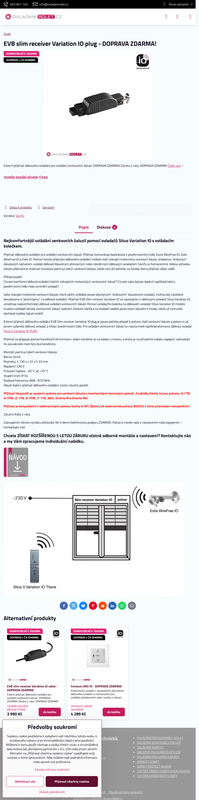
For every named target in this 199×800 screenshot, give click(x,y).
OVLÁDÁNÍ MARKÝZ (150, 747)
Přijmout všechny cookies (71, 781)
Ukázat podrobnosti (52, 792)
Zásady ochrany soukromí (125, 792)
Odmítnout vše (25, 781)
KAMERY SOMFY (148, 761)
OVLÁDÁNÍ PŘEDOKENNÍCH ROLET (160, 737)
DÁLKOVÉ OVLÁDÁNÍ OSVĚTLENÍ (158, 752)
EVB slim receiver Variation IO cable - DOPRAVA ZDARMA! (32, 688)
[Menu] (190, 16)
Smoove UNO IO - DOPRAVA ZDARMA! (96, 686)
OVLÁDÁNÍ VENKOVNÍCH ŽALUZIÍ (158, 742)
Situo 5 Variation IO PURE (20, 331)
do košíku (140, 192)
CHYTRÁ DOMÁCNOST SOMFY (157, 775)
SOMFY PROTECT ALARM (154, 766)
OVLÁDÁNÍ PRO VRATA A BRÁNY (158, 756)
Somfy (20, 215)
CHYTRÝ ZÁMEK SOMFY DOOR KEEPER (163, 771)
